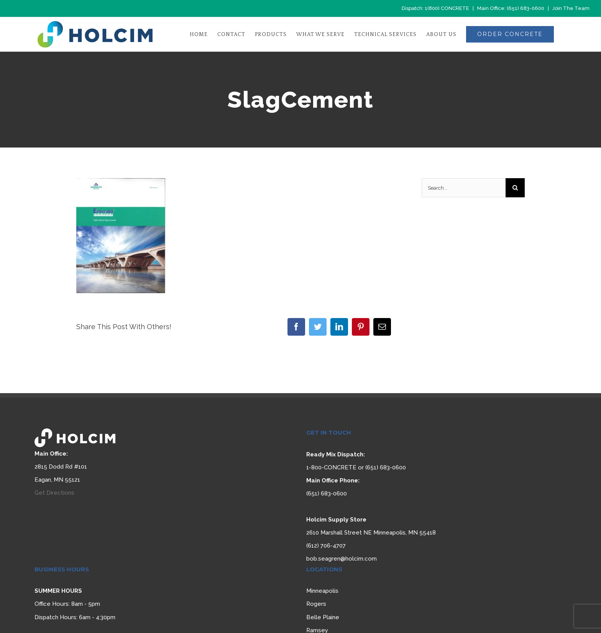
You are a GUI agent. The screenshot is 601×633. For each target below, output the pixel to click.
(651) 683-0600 (525, 8)
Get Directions (54, 492)
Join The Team (571, 8)
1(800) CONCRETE (447, 8)
